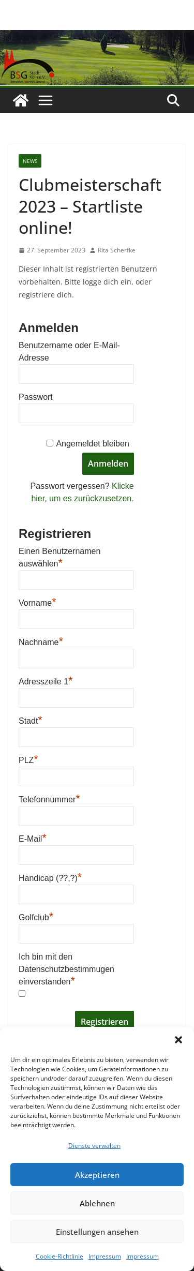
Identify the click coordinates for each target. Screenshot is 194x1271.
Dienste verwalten (94, 1145)
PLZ (28, 759)
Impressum (104, 1256)
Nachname (41, 641)
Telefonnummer (49, 798)
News (30, 161)
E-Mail (33, 837)
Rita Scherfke (117, 250)
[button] (178, 1040)
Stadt (30, 719)
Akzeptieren (97, 1175)
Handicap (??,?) (50, 877)
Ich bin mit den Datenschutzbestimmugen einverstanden (66, 969)
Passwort (36, 397)
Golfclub (36, 916)
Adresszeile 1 (46, 680)
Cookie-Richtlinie (59, 1256)
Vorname (37, 601)
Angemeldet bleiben (92, 443)
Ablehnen (97, 1203)
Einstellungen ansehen (97, 1232)
